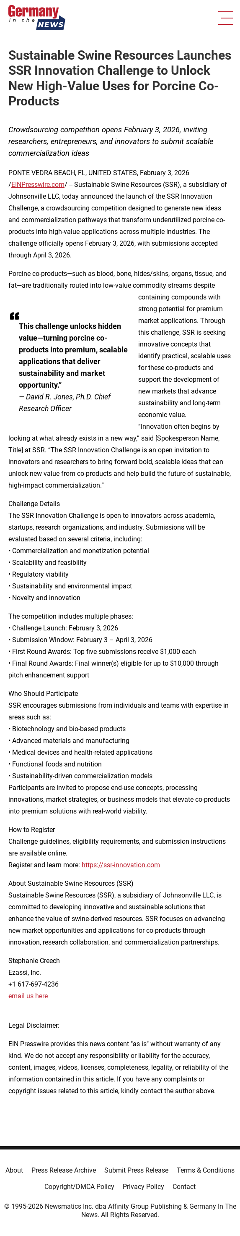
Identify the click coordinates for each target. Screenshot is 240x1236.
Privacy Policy (143, 1187)
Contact (184, 1187)
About (14, 1170)
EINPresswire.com (38, 185)
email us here (28, 996)
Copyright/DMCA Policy (79, 1187)
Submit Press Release (136, 1170)
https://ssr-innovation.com (121, 865)
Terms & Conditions (206, 1170)
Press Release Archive (63, 1170)
